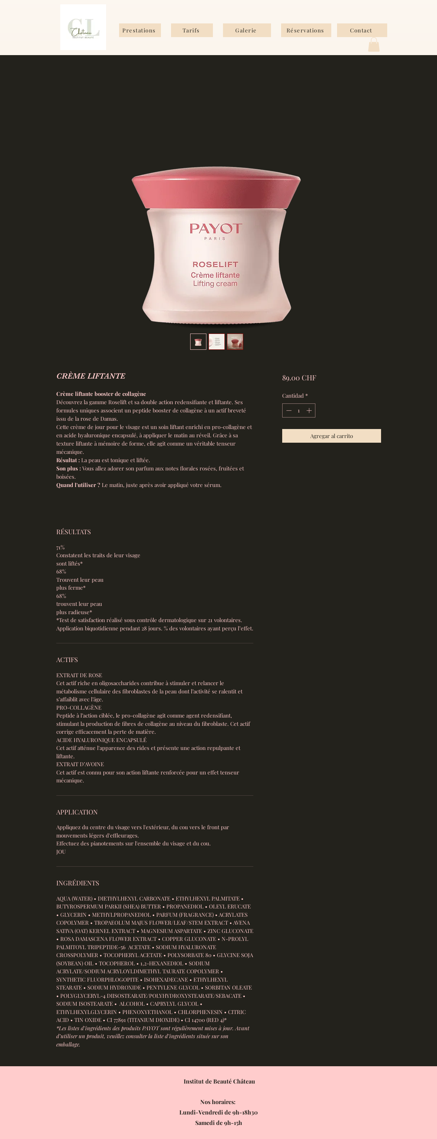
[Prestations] (140, 30)
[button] (374, 44)
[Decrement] (288, 410)
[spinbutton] (299, 410)
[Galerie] (247, 30)
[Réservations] (306, 30)
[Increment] (310, 410)
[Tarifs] (192, 30)
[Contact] (362, 30)
